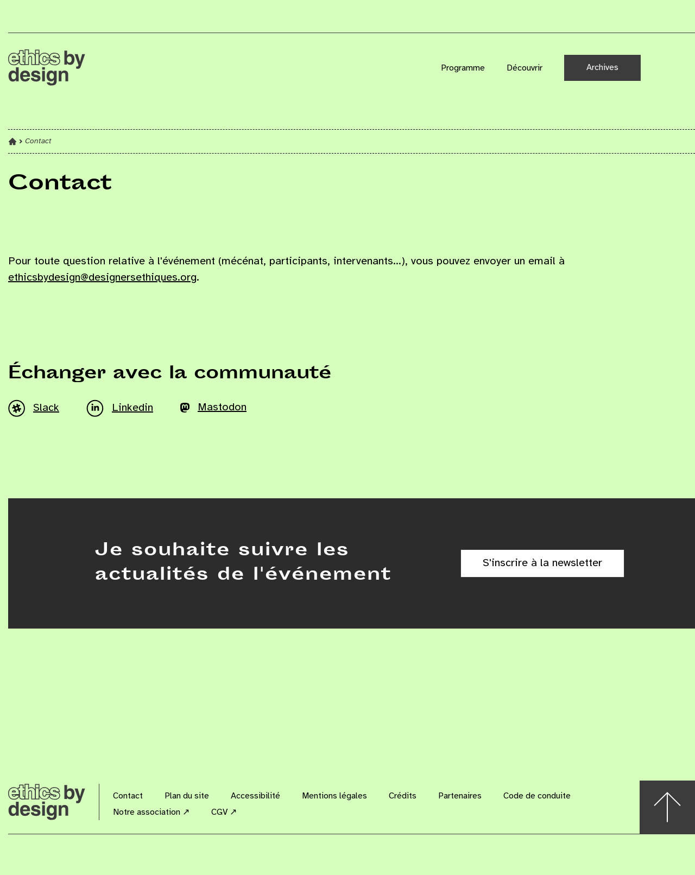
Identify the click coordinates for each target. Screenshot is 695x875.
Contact (128, 796)
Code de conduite (537, 796)
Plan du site (187, 796)
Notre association (151, 812)
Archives (602, 67)
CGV (224, 812)
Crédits (402, 796)
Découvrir (524, 68)
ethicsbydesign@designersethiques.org (102, 277)
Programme (463, 68)
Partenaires (460, 796)
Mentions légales (334, 796)
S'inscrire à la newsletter (542, 563)
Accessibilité (255, 796)
